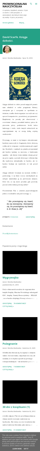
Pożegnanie (10, 343)
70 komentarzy (20, 303)
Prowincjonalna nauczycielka (15, 5)
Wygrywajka (10, 277)
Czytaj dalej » (8, 306)
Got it (26, 449)
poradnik (14, 217)
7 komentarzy (19, 367)
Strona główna (8, 23)
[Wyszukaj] (31, 4)
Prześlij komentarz (10, 233)
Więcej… (22, 23)
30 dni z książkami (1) (16, 407)
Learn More (17, 449)
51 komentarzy (20, 430)
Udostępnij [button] (30, 217)
